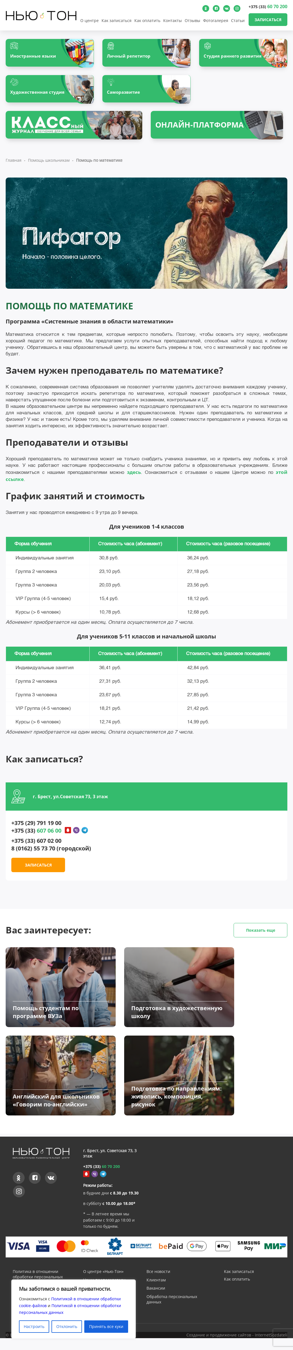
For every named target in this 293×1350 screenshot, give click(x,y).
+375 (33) (268, 6)
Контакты (172, 20)
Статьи (238, 20)
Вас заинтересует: (146, 933)
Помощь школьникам (49, 163)
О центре (89, 20)
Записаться (268, 19)
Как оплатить (147, 20)
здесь (134, 474)
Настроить (34, 1326)
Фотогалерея (215, 20)
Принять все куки (106, 1326)
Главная (13, 163)
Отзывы (192, 20)
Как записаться (117, 20)
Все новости (158, 1283)
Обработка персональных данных (171, 1311)
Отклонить (66, 1326)
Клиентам (156, 1292)
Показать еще (260, 933)
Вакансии (155, 1300)
